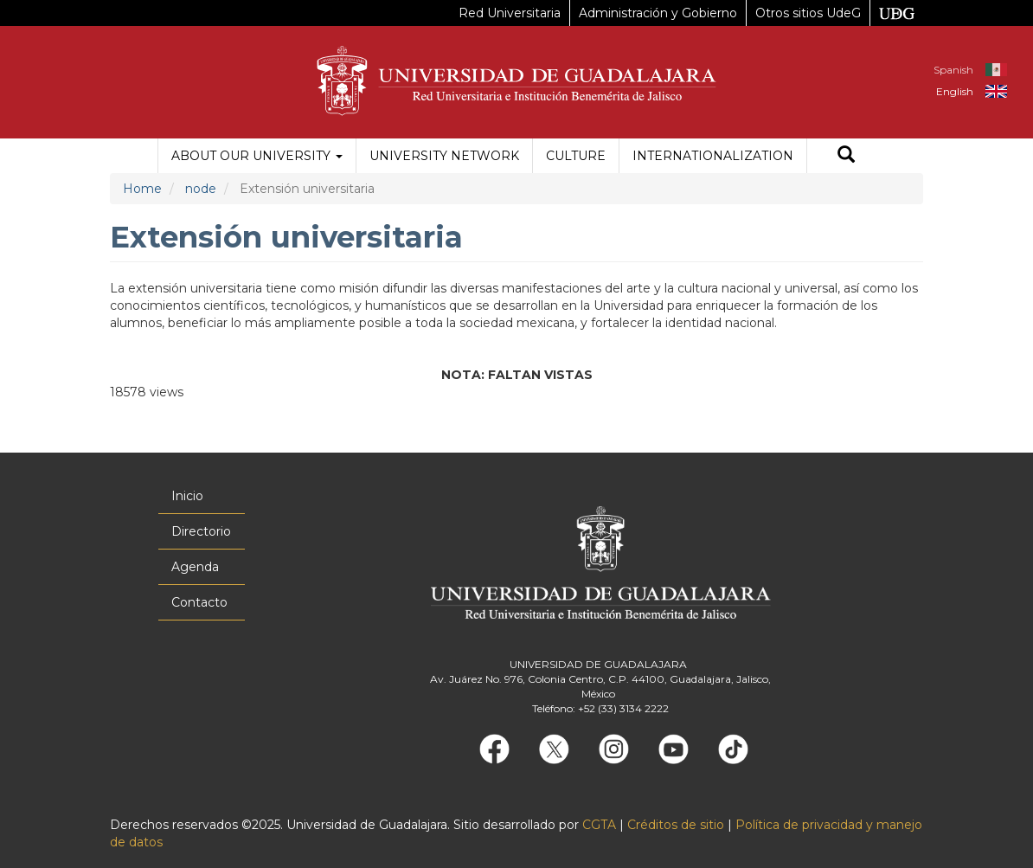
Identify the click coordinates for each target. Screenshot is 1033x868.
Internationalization (712, 156)
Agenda (195, 567)
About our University (257, 156)
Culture (576, 156)
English (954, 91)
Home (142, 188)
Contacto (199, 602)
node (200, 188)
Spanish (953, 69)
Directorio (201, 531)
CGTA (599, 825)
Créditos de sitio (675, 825)
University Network (444, 156)
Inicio (187, 496)
